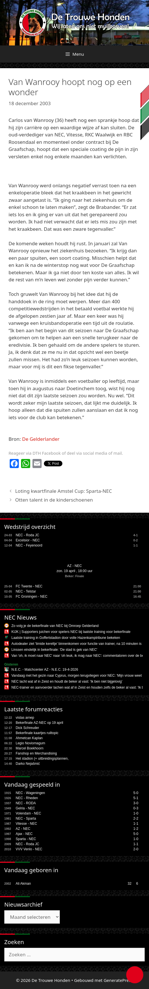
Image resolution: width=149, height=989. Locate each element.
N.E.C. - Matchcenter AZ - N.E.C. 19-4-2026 (44, 670)
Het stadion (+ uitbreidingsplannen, (42, 759)
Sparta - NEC (26, 839)
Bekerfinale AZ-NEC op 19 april (39, 723)
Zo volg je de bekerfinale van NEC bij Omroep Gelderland (55, 626)
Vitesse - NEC (26, 824)
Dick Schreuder (27, 728)
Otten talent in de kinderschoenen (54, 499)
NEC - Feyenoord (29, 545)
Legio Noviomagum (30, 743)
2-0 (135, 849)
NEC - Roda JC (27, 535)
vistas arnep (25, 718)
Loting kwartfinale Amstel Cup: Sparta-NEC (63, 491)
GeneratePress (118, 980)
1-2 (135, 829)
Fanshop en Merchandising (36, 753)
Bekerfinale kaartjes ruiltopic (37, 733)
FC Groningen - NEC (31, 597)
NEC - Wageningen (30, 793)
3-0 (135, 803)
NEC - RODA (26, 803)
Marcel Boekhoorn (29, 748)
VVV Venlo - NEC (29, 849)
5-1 (135, 798)
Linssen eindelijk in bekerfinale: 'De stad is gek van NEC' (54, 650)
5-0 (135, 793)
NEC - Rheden (27, 798)
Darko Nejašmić (28, 764)
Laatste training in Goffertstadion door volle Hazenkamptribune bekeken (65, 638)
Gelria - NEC (25, 808)
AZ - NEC (74, 566)
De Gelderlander (41, 439)
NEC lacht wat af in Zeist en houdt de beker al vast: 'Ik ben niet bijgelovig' (66, 681)
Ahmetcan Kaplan (29, 738)
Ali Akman (23, 884)
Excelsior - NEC (28, 540)
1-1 (135, 824)
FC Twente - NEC (29, 586)
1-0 (135, 813)
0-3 (135, 808)
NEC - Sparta (26, 818)
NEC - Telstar (26, 591)
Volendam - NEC (28, 813)
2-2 (135, 818)
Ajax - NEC (24, 834)
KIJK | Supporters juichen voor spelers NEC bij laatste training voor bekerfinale (70, 632)
